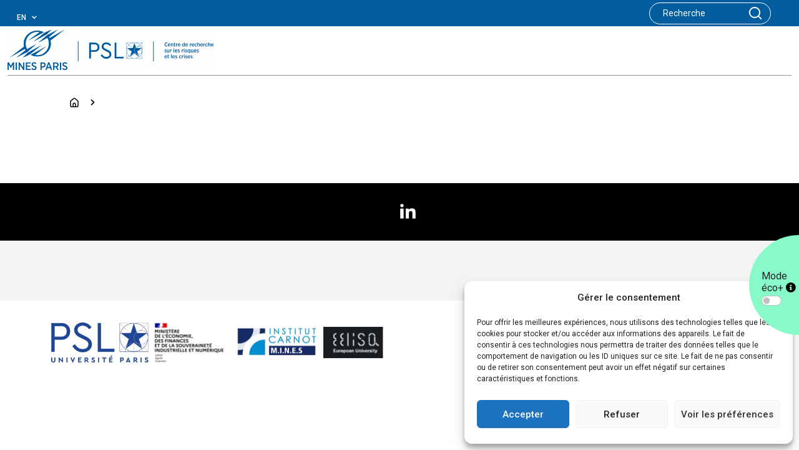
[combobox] (36, 17)
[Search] (695, 13)
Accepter (523, 414)
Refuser (622, 414)
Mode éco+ (779, 282)
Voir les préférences (727, 414)
